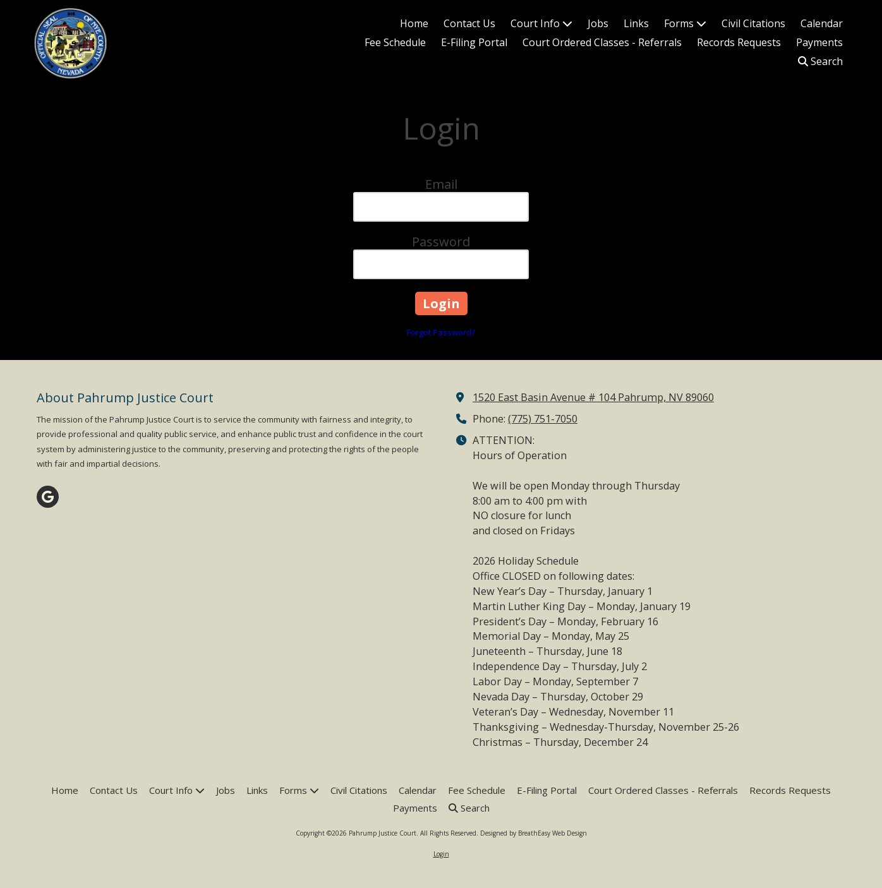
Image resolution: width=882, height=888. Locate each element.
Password (441, 241)
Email (441, 184)
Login (441, 853)
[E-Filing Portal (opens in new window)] (474, 42)
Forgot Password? (441, 332)
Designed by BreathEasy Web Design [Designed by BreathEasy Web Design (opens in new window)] (533, 833)
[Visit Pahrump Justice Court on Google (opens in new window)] (48, 497)
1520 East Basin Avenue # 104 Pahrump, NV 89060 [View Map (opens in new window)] (593, 397)
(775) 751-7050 (542, 419)
